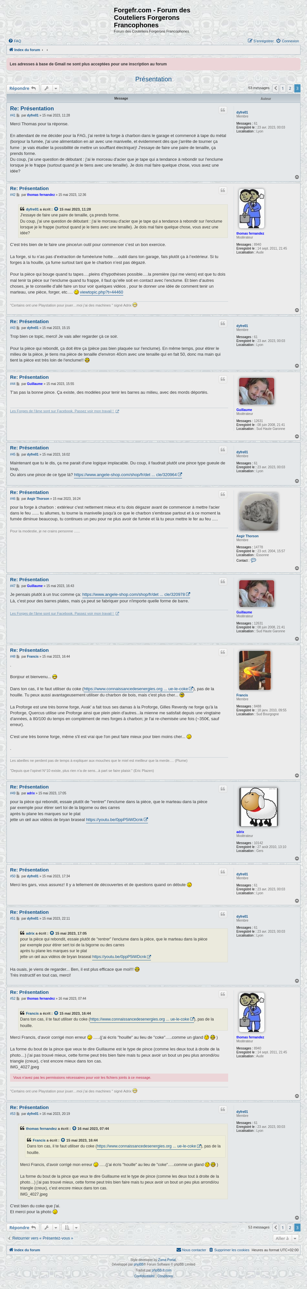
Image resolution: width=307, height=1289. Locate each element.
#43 (13, 328)
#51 (13, 918)
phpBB (138, 1264)
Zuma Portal (167, 1260)
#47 (13, 586)
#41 (13, 115)
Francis (242, 695)
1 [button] (283, 88)
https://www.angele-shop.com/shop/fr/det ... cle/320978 (133, 594)
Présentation (153, 79)
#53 (13, 1114)
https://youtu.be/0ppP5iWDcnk (114, 819)
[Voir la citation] (56, 209)
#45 (13, 454)
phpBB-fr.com (162, 1270)
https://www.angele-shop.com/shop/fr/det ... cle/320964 (125, 474)
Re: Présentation (32, 108)
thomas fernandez (250, 233)
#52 (13, 998)
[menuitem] (14, 41)
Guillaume (244, 410)
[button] (275, 88)
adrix (240, 832)
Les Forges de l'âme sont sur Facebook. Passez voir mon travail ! (62, 411)
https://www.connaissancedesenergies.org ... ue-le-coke (136, 688)
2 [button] (290, 88)
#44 (13, 384)
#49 (13, 793)
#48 (13, 656)
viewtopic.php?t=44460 (101, 292)
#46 (13, 499)
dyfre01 (242, 112)
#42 (13, 195)
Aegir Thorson (248, 536)
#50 (13, 876)
